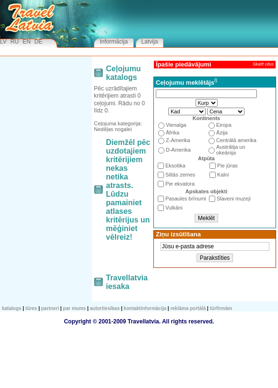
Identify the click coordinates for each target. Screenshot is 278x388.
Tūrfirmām (221, 308)
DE (39, 41)
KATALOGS (12, 308)
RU (15, 41)
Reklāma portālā (188, 308)
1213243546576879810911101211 (187, 111)
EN (27, 41)
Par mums (74, 308)
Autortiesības (105, 308)
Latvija (149, 41)
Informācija (114, 41)
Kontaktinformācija (145, 308)
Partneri (50, 308)
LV (3, 41)
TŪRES (31, 308)
